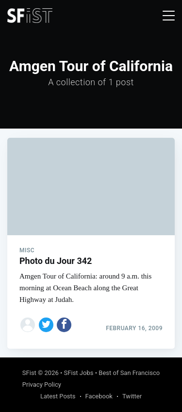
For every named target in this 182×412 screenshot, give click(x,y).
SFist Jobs (79, 372)
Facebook (99, 396)
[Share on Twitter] (46, 325)
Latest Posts (58, 396)
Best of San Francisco (129, 372)
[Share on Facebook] (64, 325)
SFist (29, 372)
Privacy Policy (41, 384)
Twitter (132, 396)
